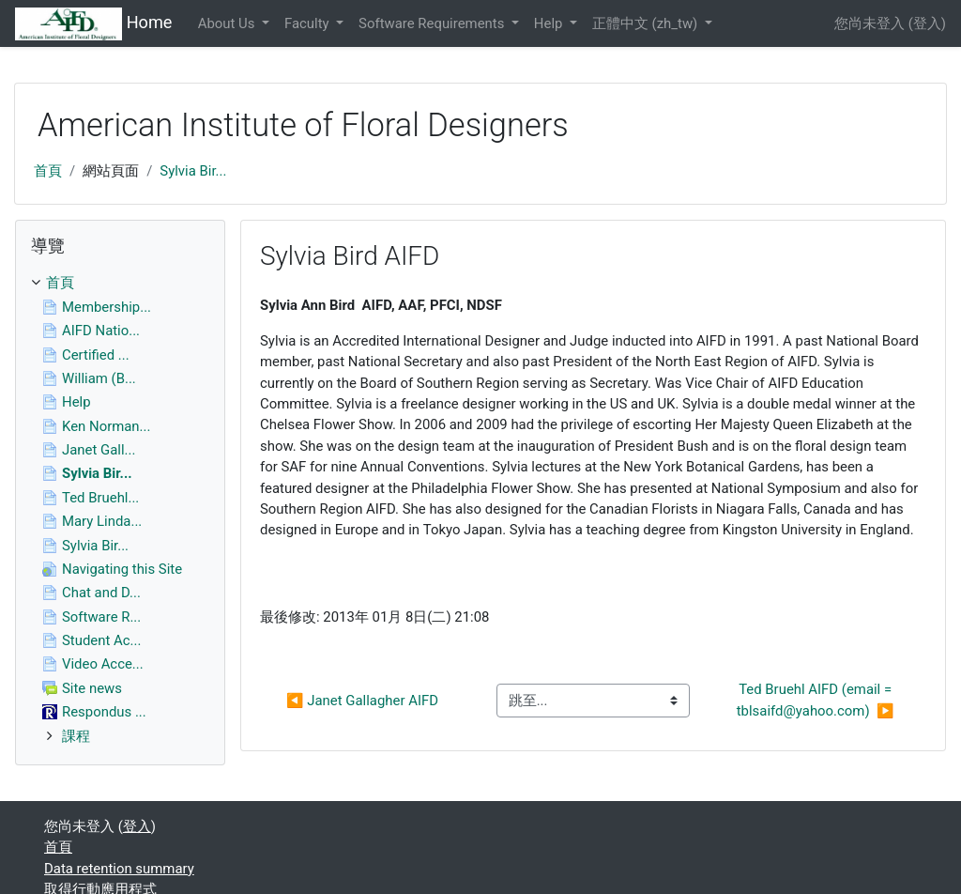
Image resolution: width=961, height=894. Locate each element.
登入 (927, 23)
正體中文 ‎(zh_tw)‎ (646, 23)
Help (550, 23)
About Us (228, 23)
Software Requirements (433, 23)
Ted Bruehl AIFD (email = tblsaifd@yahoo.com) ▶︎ (816, 699)
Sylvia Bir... (193, 170)
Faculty (308, 23)
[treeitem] (120, 282)
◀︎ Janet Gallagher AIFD (362, 700)
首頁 (48, 170)
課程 (76, 736)
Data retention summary (119, 868)
